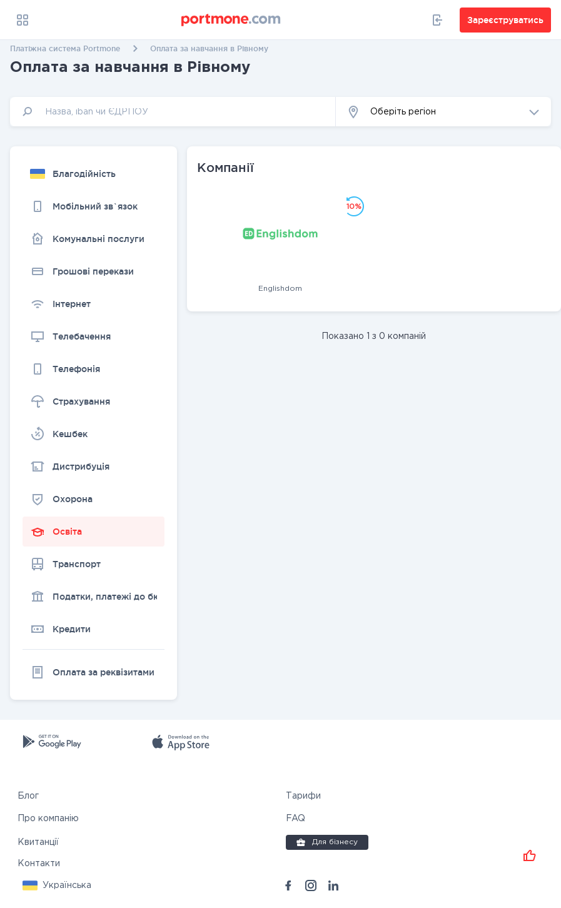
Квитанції (38, 842)
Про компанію (48, 818)
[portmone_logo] (231, 20)
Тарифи (303, 796)
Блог (28, 796)
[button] (443, 111)
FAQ (295, 818)
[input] (173, 111)
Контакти (39, 863)
